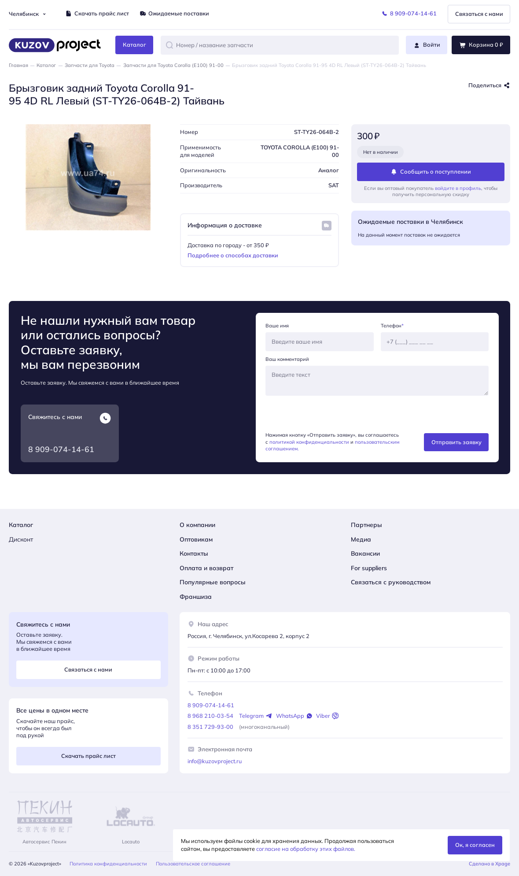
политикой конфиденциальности (309, 442)
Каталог (46, 65)
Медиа (361, 539)
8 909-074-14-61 (61, 449)
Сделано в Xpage (489, 864)
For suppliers (369, 568)
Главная (18, 65)
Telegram (255, 716)
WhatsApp (294, 716)
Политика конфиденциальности (108, 864)
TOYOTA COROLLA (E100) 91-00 (300, 151)
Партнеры (366, 524)
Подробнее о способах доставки (233, 255)
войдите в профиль (458, 188)
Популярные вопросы (213, 582)
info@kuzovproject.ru (215, 761)
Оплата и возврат (206, 568)
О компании (197, 524)
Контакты (194, 553)
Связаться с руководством (391, 582)
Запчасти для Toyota (89, 65)
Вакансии (365, 553)
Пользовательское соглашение (193, 864)
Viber (327, 716)
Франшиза (196, 596)
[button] (169, 44)
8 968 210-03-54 (210, 715)
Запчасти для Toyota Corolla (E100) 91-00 (173, 65)
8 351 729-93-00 (210, 726)
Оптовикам (196, 539)
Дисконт (21, 539)
